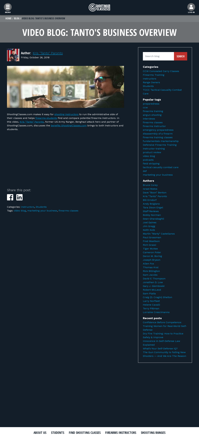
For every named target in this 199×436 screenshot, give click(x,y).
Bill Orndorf (150, 200)
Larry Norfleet (151, 300)
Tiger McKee (150, 248)
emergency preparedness (158, 129)
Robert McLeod (152, 289)
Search (181, 56)
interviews (149, 118)
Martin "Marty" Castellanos (159, 233)
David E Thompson (154, 278)
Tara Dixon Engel (153, 207)
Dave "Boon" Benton (154, 192)
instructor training (154, 148)
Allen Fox (148, 263)
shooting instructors (66, 114)
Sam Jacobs (150, 274)
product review (152, 152)
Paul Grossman (152, 237)
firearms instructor (154, 126)
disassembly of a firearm (158, 133)
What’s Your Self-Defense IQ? (160, 348)
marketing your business (42, 210)
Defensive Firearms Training (160, 144)
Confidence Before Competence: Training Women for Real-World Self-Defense (165, 326)
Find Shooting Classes (85, 432)
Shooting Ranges (153, 432)
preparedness (151, 103)
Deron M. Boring (152, 256)
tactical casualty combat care (160, 167)
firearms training (153, 111)
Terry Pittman (151, 308)
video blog (20, 210)
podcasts (148, 159)
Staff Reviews (151, 211)
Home (8, 18)
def (145, 171)
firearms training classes (158, 137)
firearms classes (68, 210)
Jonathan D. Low (153, 282)
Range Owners (151, 82)
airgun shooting (152, 114)
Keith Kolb (149, 229)
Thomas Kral (150, 267)
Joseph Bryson (151, 259)
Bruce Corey (150, 185)
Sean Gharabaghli (153, 218)
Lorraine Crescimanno (156, 312)
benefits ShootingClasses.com (69, 125)
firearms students (46, 118)
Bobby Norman (152, 214)
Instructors (27, 206)
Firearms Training (153, 74)
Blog (16, 18)
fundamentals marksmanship (161, 141)
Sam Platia (149, 293)
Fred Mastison (151, 241)
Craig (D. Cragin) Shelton (157, 297)
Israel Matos (150, 188)
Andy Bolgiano (151, 203)
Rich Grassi (149, 244)
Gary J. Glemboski (153, 286)
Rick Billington (151, 271)
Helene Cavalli (151, 304)
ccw (145, 107)
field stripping (151, 163)
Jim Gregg (149, 226)
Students (41, 206)
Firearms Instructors (120, 432)
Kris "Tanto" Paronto (48, 53)
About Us (40, 432)
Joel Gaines (149, 222)
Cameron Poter (152, 252)
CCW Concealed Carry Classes (161, 71)
